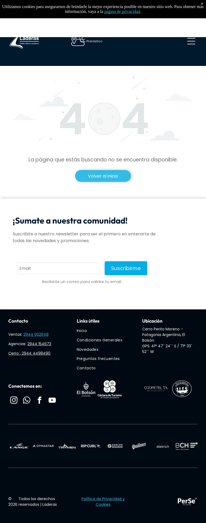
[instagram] (13, 401)
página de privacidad (122, 11)
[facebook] (39, 401)
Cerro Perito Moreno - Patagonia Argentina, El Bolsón (163, 334)
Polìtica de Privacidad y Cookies (103, 501)
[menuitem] (105, 331)
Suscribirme (126, 268)
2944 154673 (39, 344)
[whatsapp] (26, 401)
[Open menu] (191, 41)
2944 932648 (36, 334)
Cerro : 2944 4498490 (29, 353)
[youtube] (52, 401)
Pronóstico (94, 41)
